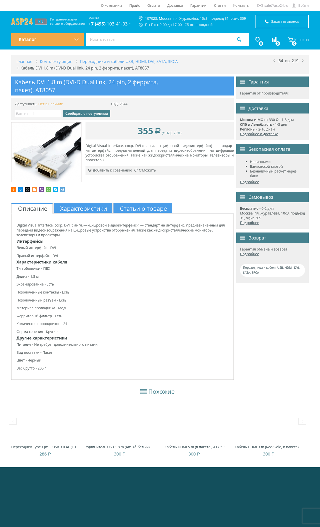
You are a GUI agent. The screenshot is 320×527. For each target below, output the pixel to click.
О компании (111, 5)
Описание (33, 208)
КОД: (114, 104)
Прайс (134, 5)
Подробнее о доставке (259, 134)
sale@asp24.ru (276, 5)
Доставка (175, 5)
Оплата (154, 5)
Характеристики (83, 208)
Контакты (241, 5)
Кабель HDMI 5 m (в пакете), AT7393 (194, 446)
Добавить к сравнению (110, 170)
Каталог (49, 39)
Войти (303, 5)
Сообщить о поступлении (87, 114)
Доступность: (26, 104)
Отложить (145, 170)
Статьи (220, 5)
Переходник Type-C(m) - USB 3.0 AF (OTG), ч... (46, 446)
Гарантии (198, 5)
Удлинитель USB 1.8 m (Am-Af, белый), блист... (120, 446)
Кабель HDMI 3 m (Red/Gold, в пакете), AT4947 (269, 446)
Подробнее (249, 182)
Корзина (298, 39)
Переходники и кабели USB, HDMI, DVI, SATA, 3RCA (271, 270)
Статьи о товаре (143, 208)
